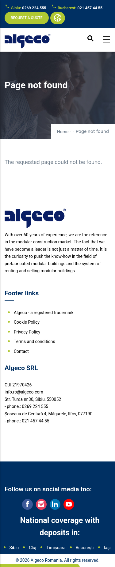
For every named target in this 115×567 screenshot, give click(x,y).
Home (63, 131)
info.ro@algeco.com (24, 391)
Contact (21, 351)
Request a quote (27, 18)
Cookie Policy (27, 322)
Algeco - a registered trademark (44, 312)
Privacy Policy (27, 331)
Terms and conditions (34, 341)
